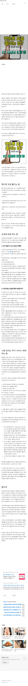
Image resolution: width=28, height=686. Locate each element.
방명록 (13, 4)
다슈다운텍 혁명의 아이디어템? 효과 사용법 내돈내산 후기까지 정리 (12, 615)
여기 (11, 251)
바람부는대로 (5, 657)
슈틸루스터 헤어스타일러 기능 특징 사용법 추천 (12, 607)
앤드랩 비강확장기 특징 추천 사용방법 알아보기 (13, 605)
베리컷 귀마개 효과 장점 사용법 (11, 612)
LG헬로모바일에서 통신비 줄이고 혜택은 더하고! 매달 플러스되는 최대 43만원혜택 (9, 577)
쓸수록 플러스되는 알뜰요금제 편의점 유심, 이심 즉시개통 (9, 575)
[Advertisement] (14, 21)
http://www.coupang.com (8, 583)
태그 (7, 4)
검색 (22, 3)
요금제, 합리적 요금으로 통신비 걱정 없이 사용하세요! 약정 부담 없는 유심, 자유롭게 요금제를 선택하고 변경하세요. (14, 588)
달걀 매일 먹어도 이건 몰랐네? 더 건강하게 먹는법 (13, 610)
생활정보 (5, 601)
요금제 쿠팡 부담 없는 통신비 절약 (13, 585)
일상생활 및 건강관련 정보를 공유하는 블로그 (10, 659)
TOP (25, 681)
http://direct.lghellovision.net (9, 572)
